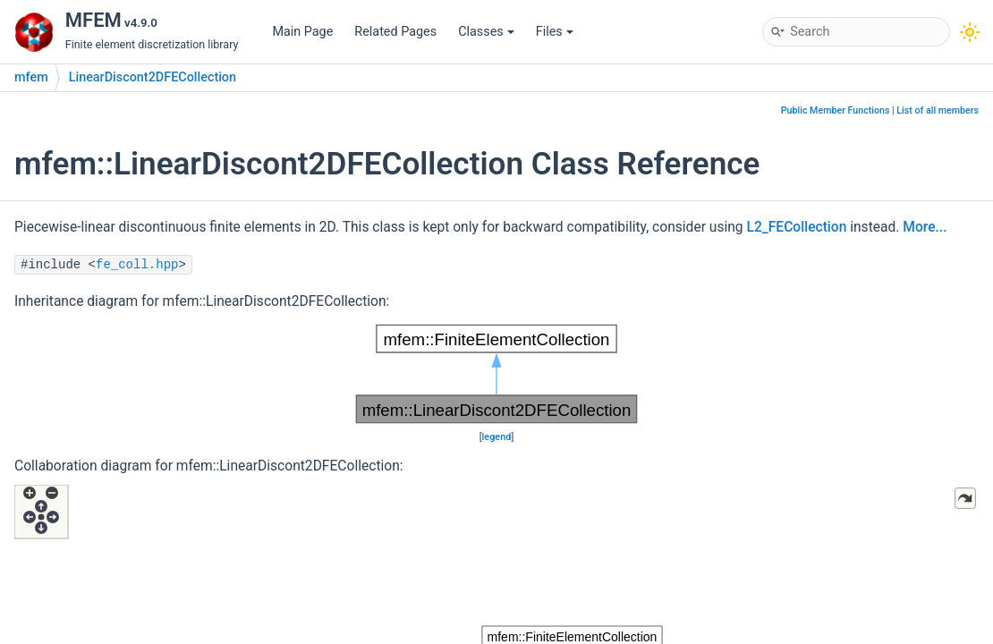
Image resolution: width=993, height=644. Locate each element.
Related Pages (395, 31)
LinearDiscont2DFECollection (152, 77)
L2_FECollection (797, 227)
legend (497, 437)
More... (924, 227)
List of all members (937, 110)
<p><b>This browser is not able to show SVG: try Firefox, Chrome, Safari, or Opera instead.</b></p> (496, 374)
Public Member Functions (835, 110)
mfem (31, 77)
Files (554, 31)
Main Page (302, 31)
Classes (486, 31)
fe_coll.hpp (137, 265)
